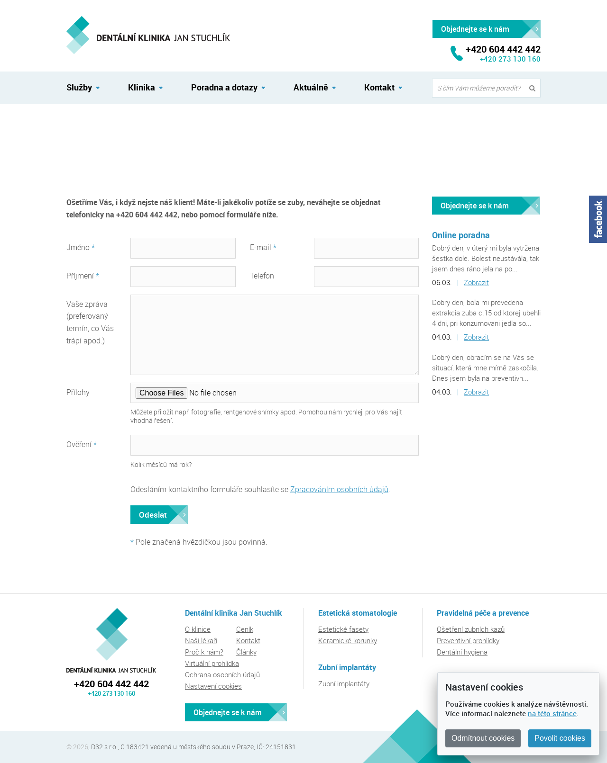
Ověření (81, 444)
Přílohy (78, 392)
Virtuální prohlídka (212, 663)
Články (246, 651)
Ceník (244, 629)
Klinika (141, 87)
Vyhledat (534, 88)
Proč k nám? (204, 651)
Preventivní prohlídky (468, 640)
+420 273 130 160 (510, 58)
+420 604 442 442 (111, 683)
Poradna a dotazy (224, 87)
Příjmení (82, 275)
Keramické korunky (347, 640)
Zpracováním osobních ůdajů (339, 489)
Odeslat (153, 514)
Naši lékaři (201, 640)
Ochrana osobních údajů (222, 674)
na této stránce (552, 713)
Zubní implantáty (343, 683)
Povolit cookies (559, 738)
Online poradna (461, 235)
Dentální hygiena (462, 651)
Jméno (80, 247)
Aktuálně (311, 87)
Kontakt (78, 124)
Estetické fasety (343, 629)
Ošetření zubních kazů (471, 629)
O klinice (198, 629)
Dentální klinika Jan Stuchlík (111, 640)
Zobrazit (476, 282)
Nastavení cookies (213, 686)
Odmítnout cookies (483, 738)
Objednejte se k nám (475, 205)
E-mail (263, 247)
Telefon (262, 275)
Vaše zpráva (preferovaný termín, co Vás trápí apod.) (90, 322)
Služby (79, 87)
